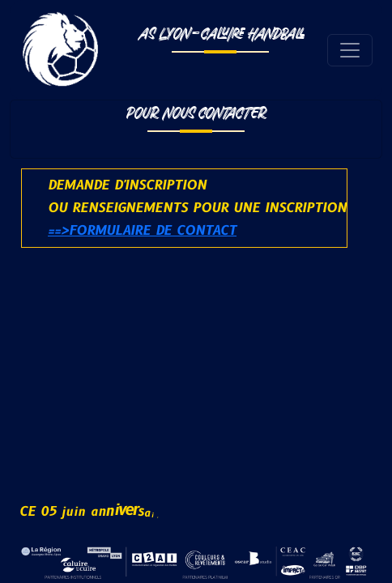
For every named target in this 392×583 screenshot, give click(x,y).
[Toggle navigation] (350, 50)
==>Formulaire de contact (142, 231)
